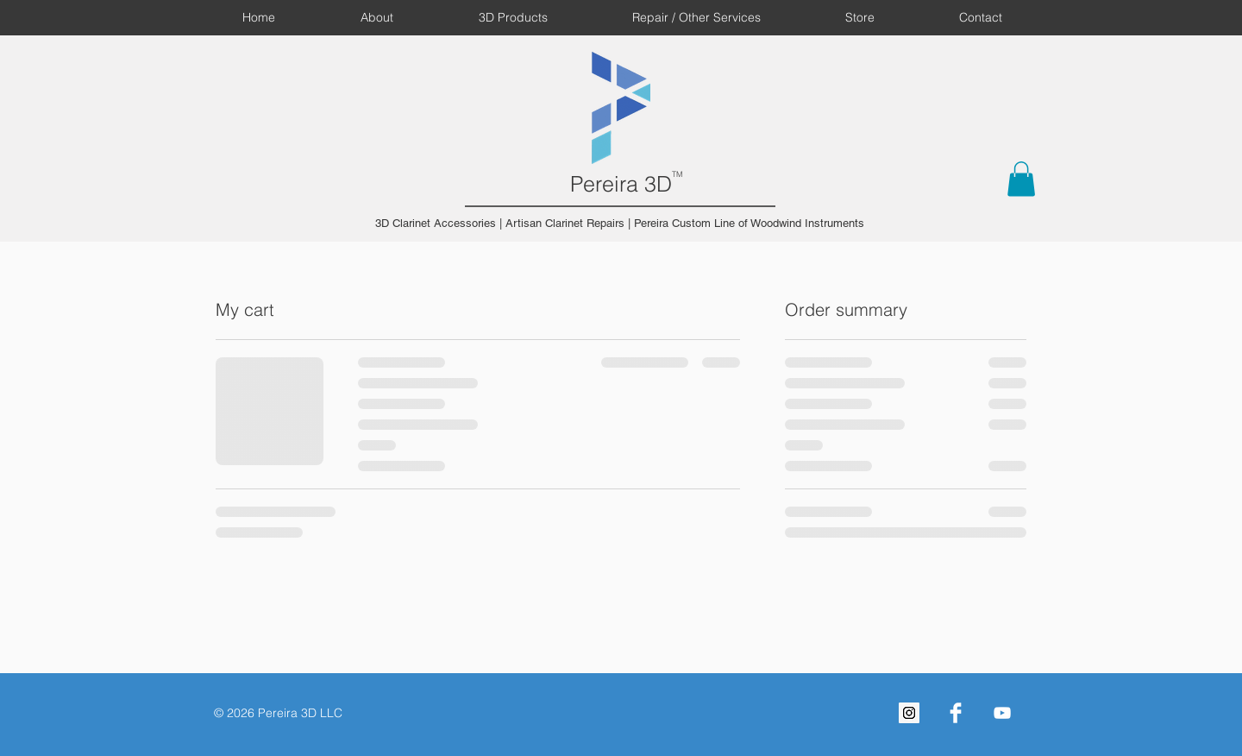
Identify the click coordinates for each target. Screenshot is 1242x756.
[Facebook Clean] (955, 712)
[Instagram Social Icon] (909, 712)
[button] (1021, 179)
